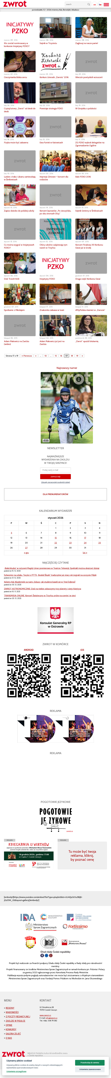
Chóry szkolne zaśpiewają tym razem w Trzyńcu (55, 252)
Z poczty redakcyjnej (18, 1025)
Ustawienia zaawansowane (90, 1069)
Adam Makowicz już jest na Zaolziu (54, 351)
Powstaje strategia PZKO (52, 111)
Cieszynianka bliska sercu (17, 77)
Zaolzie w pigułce (15, 1029)
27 (26, 556)
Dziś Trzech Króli (12, 284)
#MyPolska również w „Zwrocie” (86, 317)
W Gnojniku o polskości (87, 111)
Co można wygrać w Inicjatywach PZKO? (14, 252)
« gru (26, 561)
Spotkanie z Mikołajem (16, 315)
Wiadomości (12, 1021)
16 (61, 364)
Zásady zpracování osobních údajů (55, 491)
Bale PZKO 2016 (83, 179)
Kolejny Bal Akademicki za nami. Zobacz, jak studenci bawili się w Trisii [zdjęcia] (39, 590)
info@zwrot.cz (51, 1026)
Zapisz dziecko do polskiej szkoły (17, 215)
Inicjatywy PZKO (48, 284)
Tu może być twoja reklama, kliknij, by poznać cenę (82, 864)
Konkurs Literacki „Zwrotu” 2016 (53, 79)
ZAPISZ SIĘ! (55, 485)
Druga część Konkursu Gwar (89, 284)
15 (56, 364)
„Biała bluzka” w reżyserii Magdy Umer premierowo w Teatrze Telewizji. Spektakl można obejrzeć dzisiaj (51, 577)
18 (72, 364)
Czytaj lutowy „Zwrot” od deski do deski (17, 113)
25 (99, 551)
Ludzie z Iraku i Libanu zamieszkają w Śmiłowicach (18, 181)
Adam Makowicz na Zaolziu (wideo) (18, 351)
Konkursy (11, 1038)
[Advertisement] (55, 784)
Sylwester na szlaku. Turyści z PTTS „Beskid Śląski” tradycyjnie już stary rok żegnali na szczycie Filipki (50, 583)
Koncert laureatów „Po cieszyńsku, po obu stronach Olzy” (54, 216)
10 (46, 364)
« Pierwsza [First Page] (27, 364)
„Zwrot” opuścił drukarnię (88, 349)
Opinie (9, 1033)
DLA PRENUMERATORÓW (55, 503)
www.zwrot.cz (45, 1024)
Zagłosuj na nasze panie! (88, 43)
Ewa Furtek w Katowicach (53, 145)
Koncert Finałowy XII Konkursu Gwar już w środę (90, 252)
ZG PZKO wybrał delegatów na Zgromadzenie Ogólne (89, 147)
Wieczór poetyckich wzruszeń (90, 77)
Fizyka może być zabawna (17, 145)
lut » (85, 561)
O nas (9, 1046)
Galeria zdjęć (13, 1042)
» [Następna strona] (82, 364)
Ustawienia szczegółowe (16, 1071)
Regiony (10, 1016)
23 (70, 551)
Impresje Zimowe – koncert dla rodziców (54, 181)
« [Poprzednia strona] (35, 364)
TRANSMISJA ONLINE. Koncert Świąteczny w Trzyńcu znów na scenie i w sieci (40, 604)
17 (85, 546)
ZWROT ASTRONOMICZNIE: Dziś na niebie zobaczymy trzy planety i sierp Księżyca (42, 597)
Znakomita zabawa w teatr (54, 315)
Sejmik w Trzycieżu (49, 43)
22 (55, 551)
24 (85, 551)
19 (77, 364)
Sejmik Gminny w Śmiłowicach (84, 215)
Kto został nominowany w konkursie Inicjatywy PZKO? (18, 45)
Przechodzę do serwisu (90, 1063)
